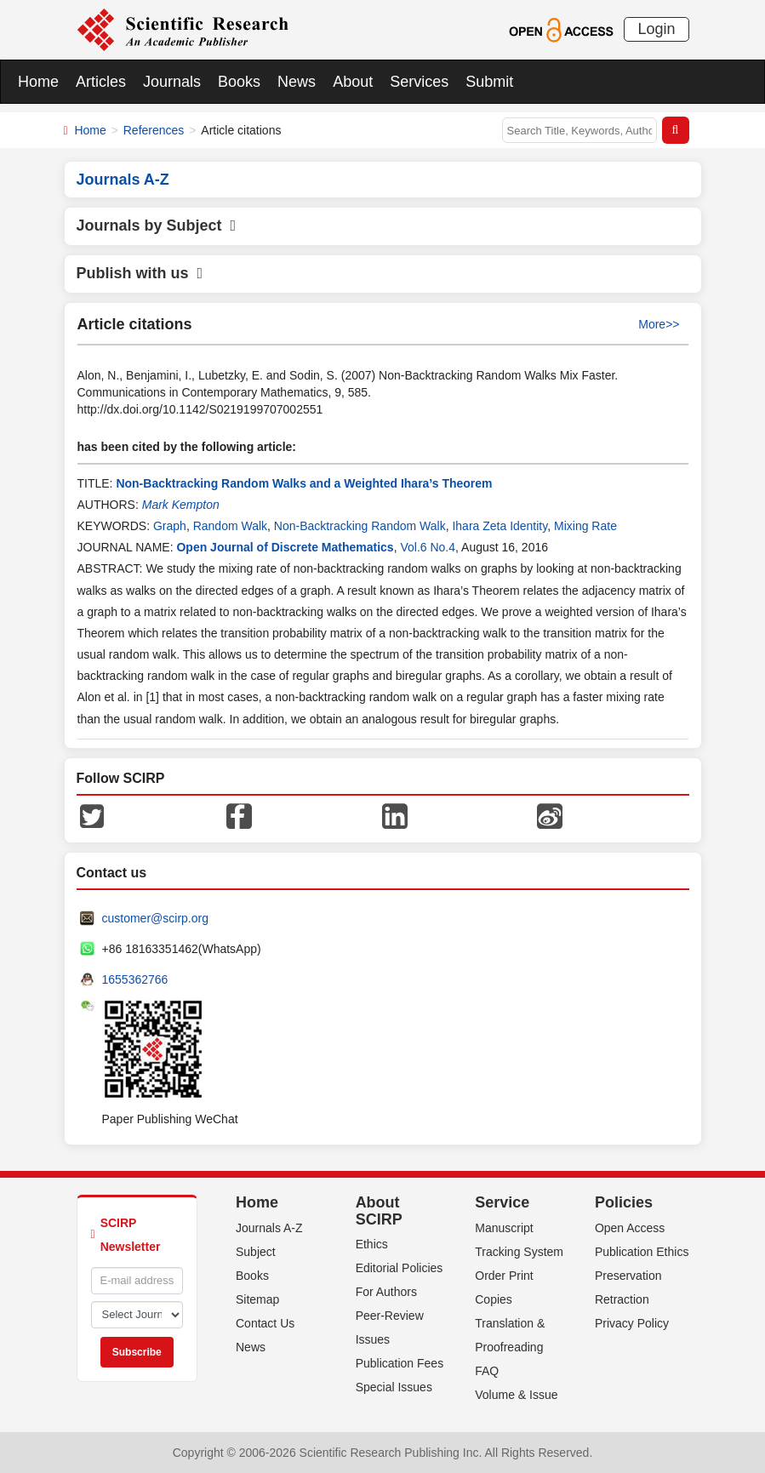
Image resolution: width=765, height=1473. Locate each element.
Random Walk (230, 526)
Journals (172, 81)
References (154, 130)
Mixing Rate (585, 526)
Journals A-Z (269, 1228)
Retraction (622, 1299)
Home (38, 81)
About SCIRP (379, 1211)
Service (502, 1202)
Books (239, 81)
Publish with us (140, 273)
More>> (658, 324)
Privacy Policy (632, 1323)
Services (419, 81)
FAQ (487, 1371)
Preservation (628, 1275)
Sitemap (257, 1299)
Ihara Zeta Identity (499, 526)
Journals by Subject (157, 225)
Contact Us (265, 1323)
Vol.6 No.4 (427, 547)
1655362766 (135, 979)
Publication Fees (400, 1363)
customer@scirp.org (155, 918)
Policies (624, 1202)
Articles (101, 81)
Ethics (372, 1244)
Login (656, 28)
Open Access (630, 1228)
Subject (256, 1252)
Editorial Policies (399, 1268)
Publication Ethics (642, 1252)
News (296, 81)
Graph (169, 526)
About (353, 81)
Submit (489, 81)
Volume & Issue (516, 1395)
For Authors (386, 1292)
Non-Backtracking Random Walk (360, 526)
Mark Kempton (181, 504)
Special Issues (394, 1387)
